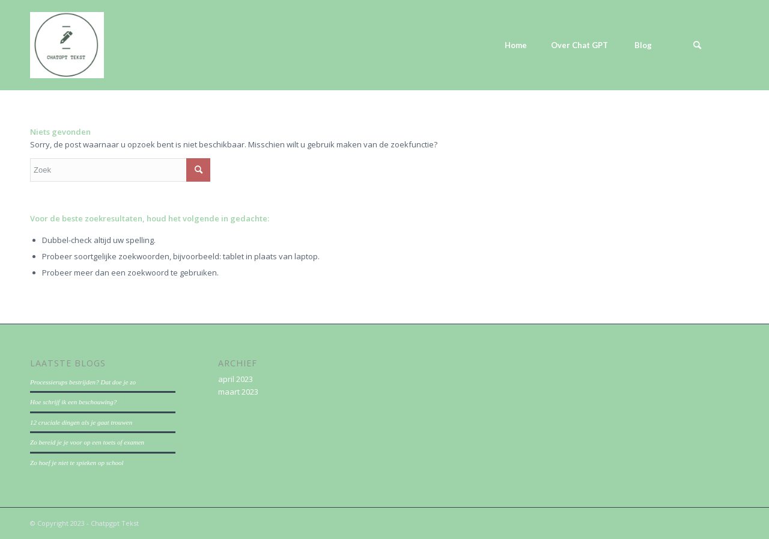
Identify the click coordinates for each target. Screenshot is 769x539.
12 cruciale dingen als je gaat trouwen (81, 422)
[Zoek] (697, 45)
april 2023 (235, 379)
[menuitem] (515, 45)
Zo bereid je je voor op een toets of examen (87, 442)
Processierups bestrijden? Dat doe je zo (83, 382)
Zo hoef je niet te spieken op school (77, 462)
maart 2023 (238, 391)
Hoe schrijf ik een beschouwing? (73, 401)
